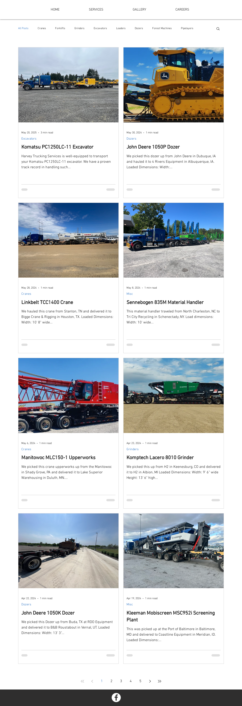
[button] (218, 29)
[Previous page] (92, 681)
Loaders (121, 28)
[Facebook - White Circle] (116, 697)
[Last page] (159, 681)
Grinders (79, 28)
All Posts (23, 28)
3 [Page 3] (121, 681)
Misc (130, 294)
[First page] (82, 681)
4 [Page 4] (131, 681)
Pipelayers (187, 28)
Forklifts (60, 28)
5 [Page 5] (140, 681)
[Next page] (150, 681)
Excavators (100, 28)
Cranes (42, 28)
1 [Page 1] (102, 681)
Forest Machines (162, 28)
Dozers (139, 28)
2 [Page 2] (111, 681)
